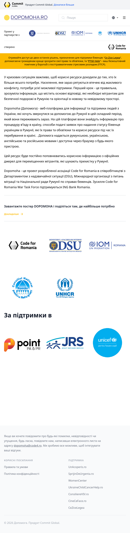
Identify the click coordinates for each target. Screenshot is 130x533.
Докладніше (14, 214)
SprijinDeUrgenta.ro (81, 474)
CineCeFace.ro (77, 501)
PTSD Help (94, 61)
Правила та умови (16, 467)
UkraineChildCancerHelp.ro (85, 487)
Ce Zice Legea (112, 57)
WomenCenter (77, 480)
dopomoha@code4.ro (27, 445)
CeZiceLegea (76, 508)
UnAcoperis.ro (77, 467)
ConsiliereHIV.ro (78, 494)
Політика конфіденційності (21, 474)
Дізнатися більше (64, 4)
